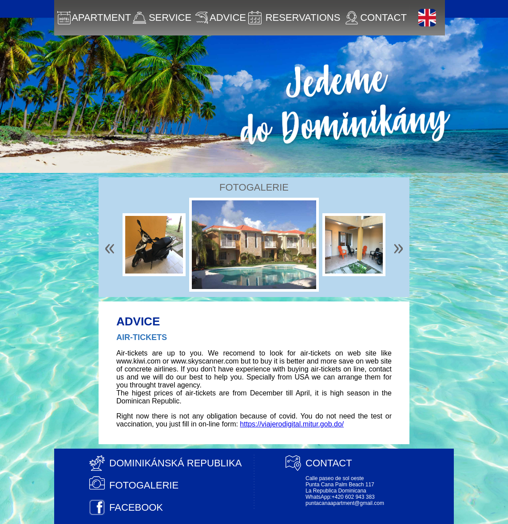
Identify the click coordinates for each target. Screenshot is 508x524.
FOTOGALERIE (144, 485)
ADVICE (220, 17)
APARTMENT (94, 17)
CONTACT (376, 17)
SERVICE (162, 17)
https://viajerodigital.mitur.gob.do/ (292, 424)
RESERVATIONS (294, 17)
